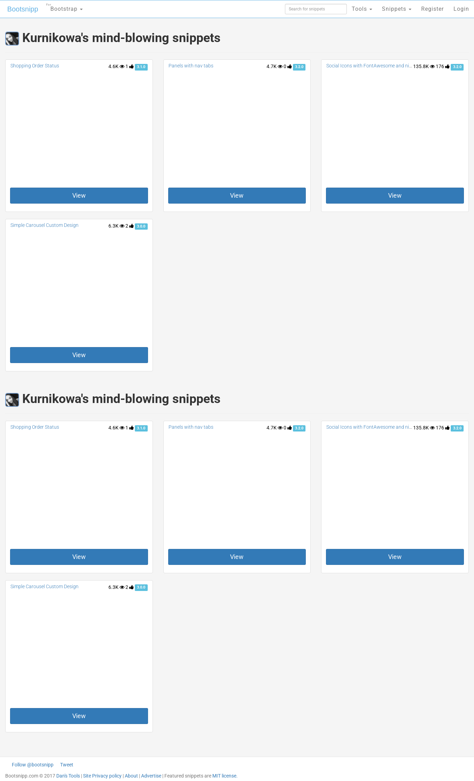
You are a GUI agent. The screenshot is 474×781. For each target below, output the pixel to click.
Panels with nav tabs (191, 65)
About (131, 776)
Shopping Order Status (34, 65)
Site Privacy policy (102, 776)
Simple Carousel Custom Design (44, 225)
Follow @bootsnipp (33, 764)
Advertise (151, 776)
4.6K (116, 66)
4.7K (275, 66)
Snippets (396, 9)
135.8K (424, 66)
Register (432, 9)
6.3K (116, 226)
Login (461, 9)
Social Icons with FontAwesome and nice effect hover (383, 65)
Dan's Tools (68, 776)
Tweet (66, 764)
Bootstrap (64, 6)
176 (443, 66)
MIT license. (225, 776)
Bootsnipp (22, 9)
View (79, 195)
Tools (362, 9)
